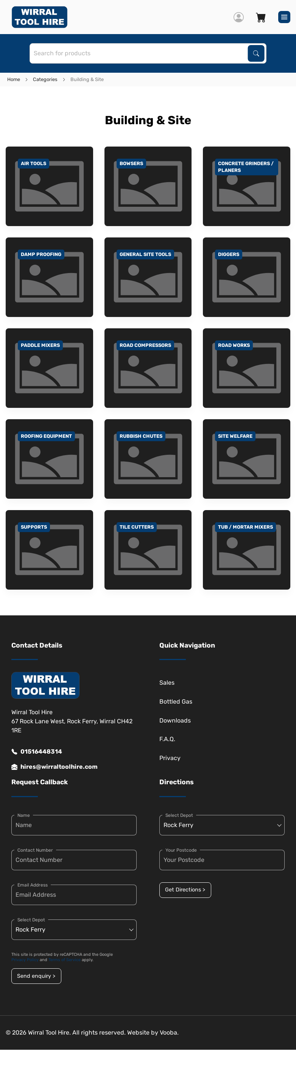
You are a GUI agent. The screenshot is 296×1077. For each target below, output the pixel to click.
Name (23, 815)
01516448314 (36, 751)
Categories (45, 79)
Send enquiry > (36, 976)
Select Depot (31, 919)
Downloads (175, 720)
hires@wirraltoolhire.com (54, 766)
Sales (166, 682)
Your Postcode (181, 850)
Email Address (32, 885)
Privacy (170, 758)
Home (13, 79)
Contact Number (35, 850)
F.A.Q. (167, 739)
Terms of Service (64, 959)
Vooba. (169, 1032)
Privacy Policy (25, 959)
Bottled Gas (175, 701)
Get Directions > (185, 890)
